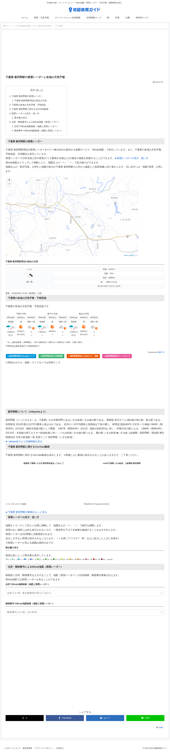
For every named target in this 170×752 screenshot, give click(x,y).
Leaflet (126, 255)
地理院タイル (133, 255)
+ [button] (9, 180)
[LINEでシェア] (145, 718)
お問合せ (60, 748)
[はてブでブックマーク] (105, 718)
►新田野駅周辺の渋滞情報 (51, 356)
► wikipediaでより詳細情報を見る (24, 441)
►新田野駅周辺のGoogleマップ (21, 356)
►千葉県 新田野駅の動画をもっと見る (26, 512)
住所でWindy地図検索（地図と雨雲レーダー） (36, 126)
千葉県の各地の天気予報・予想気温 (29, 105)
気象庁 (161, 352)
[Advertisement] (85, 53)
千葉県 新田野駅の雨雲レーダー (27, 96)
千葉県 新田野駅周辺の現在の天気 (30, 100)
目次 (32, 90)
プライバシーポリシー (44, 748)
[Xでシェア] (25, 718)
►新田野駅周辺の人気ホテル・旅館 (83, 356)
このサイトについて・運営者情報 (18, 748)
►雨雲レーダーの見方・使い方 (131, 158)
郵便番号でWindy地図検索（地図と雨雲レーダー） (38, 130)
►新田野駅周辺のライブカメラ (117, 356)
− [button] (9, 184)
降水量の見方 (20, 117)
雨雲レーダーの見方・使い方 (25, 113)
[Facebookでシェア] (65, 718)
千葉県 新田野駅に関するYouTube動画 (30, 109)
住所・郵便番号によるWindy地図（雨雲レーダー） (36, 122)
